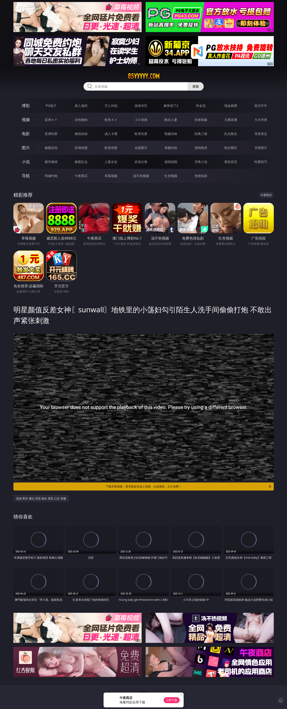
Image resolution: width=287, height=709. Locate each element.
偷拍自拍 (81, 133)
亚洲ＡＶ (51, 119)
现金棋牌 (230, 105)
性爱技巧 (260, 162)
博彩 (26, 105)
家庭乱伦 (81, 162)
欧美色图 (111, 148)
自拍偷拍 (81, 119)
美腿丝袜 (170, 148)
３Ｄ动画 (141, 119)
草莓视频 (111, 176)
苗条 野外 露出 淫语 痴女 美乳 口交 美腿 (41, 498)
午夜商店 (81, 176)
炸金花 (201, 105)
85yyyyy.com (144, 76)
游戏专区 (141, 105)
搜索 (195, 86)
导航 (26, 175)
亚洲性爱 (51, 133)
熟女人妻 (170, 119)
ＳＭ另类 (260, 119)
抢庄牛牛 (260, 105)
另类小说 (200, 162)
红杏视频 (170, 176)
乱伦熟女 (230, 133)
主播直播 (230, 119)
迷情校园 (170, 162)
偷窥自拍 (51, 148)
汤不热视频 (141, 176)
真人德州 (81, 105)
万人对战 (111, 105)
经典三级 (200, 133)
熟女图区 (230, 148)
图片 (26, 147)
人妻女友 (111, 162)
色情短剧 (200, 176)
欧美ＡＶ (111, 119)
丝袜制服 (200, 119)
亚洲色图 (81, 148)
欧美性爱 (141, 133)
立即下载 (171, 700)
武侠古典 (141, 162)
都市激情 (51, 162)
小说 (26, 161)
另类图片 (260, 148)
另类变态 (260, 133)
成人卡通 (111, 133)
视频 (26, 119)
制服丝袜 (170, 133)
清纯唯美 (200, 148)
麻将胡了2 (171, 105)
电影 (26, 133)
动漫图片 (141, 148)
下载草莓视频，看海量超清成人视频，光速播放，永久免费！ (189, 486)
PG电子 (51, 105)
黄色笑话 (230, 162)
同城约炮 (51, 176)
